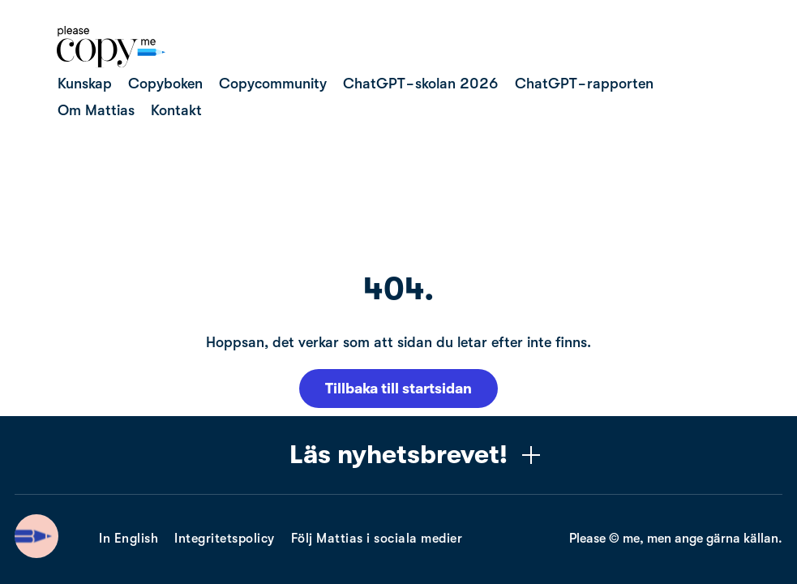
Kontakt (176, 110)
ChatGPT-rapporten (584, 83)
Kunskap (85, 83)
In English (128, 538)
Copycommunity (273, 83)
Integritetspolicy (224, 538)
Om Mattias (96, 110)
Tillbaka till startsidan (398, 388)
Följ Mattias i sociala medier (377, 538)
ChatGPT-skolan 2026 (421, 83)
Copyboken (165, 83)
